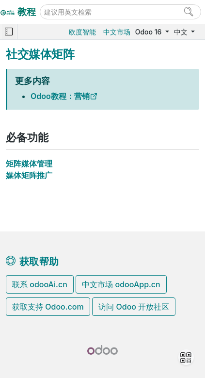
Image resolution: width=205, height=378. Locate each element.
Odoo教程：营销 (60, 96)
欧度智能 (82, 32)
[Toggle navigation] (9, 31)
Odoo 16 (149, 32)
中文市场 (116, 32)
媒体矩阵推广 (29, 175)
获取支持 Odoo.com (48, 307)
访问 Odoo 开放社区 (133, 307)
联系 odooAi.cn (39, 284)
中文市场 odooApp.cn (121, 284)
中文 (181, 32)
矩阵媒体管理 (29, 163)
